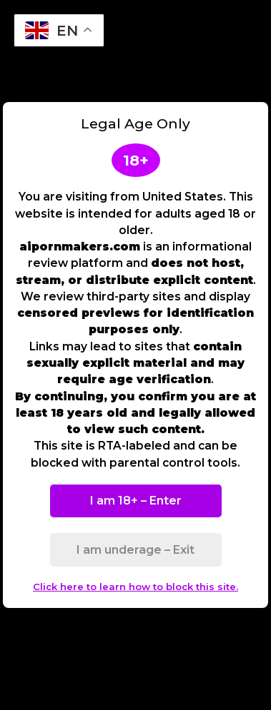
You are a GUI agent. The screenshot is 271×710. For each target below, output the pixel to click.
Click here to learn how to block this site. (135, 586)
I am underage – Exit (135, 550)
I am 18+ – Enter (136, 500)
